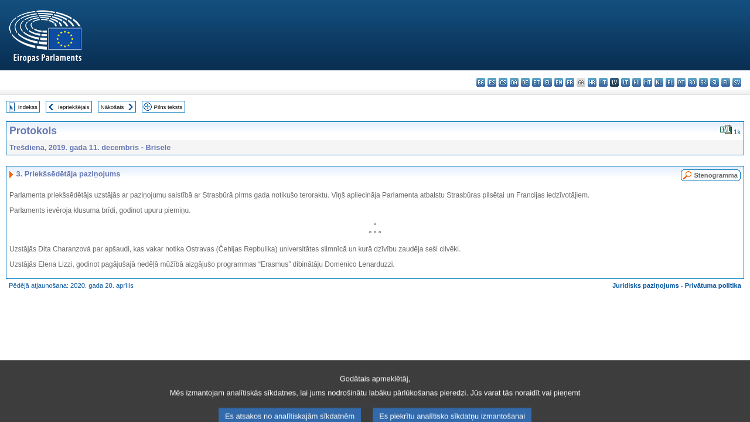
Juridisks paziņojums (645, 285)
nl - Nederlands (658, 82)
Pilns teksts (168, 107)
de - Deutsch (525, 82)
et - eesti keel (536, 82)
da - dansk (514, 82)
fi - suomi (725, 82)
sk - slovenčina (703, 82)
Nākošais (112, 107)
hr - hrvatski (592, 82)
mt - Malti (647, 82)
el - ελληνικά (547, 82)
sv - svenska (736, 82)
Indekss (28, 107)
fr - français (569, 82)
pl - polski (670, 82)
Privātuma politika (713, 285)
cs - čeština (503, 82)
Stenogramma (716, 175)
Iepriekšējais (73, 107)
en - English (558, 82)
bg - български (480, 82)
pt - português (681, 82)
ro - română (692, 82)
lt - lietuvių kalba (625, 82)
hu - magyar (636, 82)
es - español (492, 82)
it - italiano (603, 82)
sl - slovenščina (714, 82)
